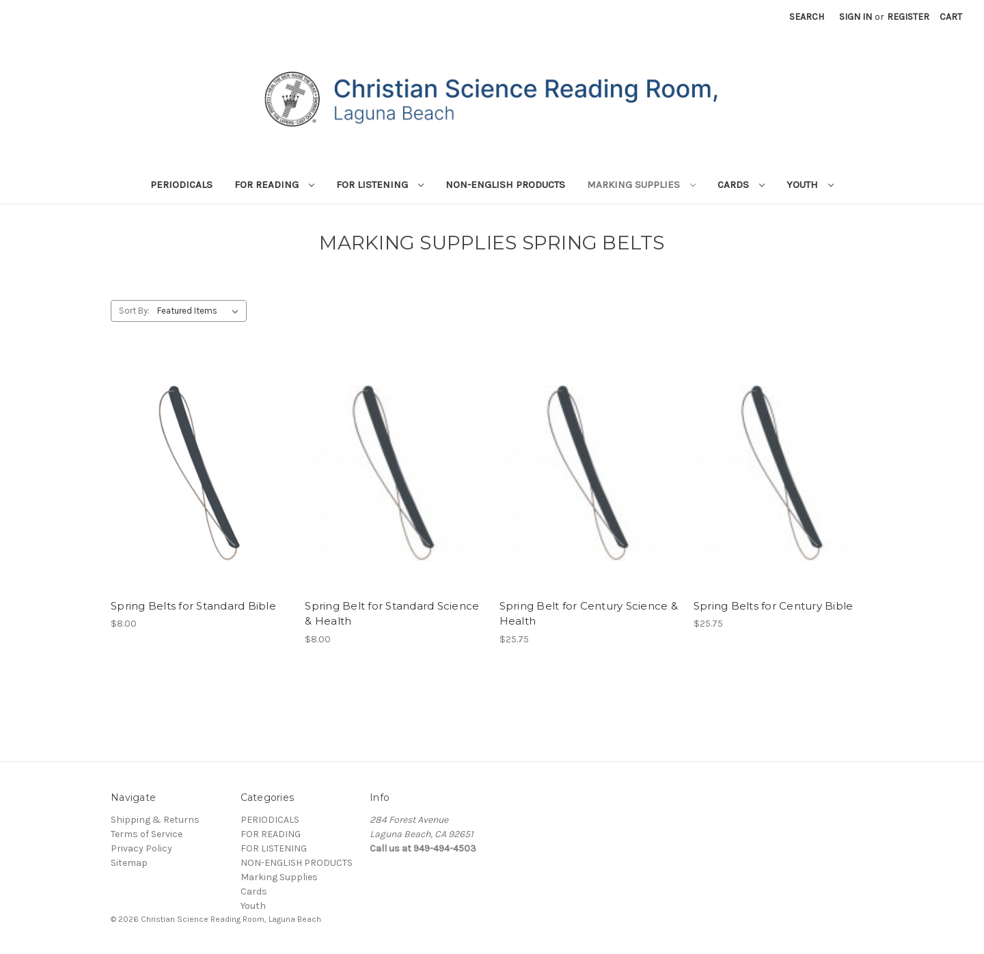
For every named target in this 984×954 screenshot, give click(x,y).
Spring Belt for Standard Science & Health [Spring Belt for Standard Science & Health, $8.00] (392, 613)
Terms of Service (146, 834)
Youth (810, 184)
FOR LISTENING (380, 184)
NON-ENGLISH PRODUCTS (505, 184)
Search (806, 17)
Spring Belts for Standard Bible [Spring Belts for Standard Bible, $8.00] (193, 605)
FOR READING (274, 184)
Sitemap (129, 863)
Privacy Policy (141, 848)
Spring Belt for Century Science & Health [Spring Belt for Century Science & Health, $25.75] (589, 613)
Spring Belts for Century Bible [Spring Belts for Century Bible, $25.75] (773, 605)
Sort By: (134, 310)
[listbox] (200, 311)
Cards (741, 184)
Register (908, 17)
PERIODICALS (181, 184)
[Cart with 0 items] (951, 16)
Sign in (855, 17)
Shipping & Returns (155, 820)
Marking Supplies (641, 184)
